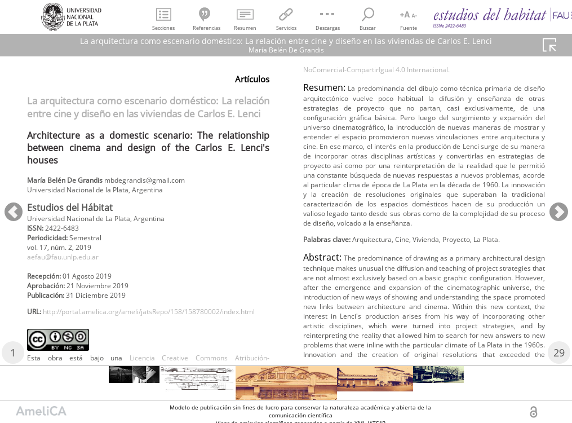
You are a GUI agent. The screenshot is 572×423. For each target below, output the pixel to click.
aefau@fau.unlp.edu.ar (71, 265)
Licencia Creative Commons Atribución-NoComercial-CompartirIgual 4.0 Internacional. (424, 105)
